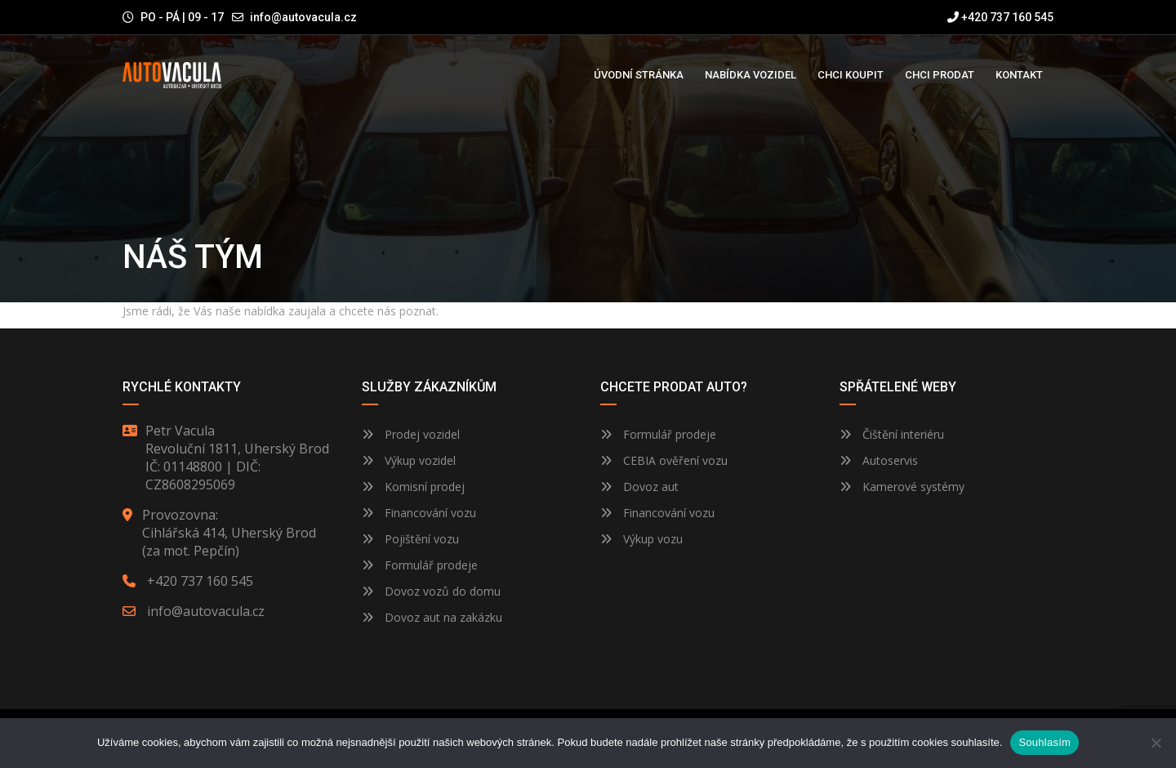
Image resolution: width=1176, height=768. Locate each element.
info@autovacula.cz (303, 17)
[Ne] (1155, 743)
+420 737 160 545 (1000, 17)
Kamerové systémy (902, 486)
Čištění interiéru (892, 434)
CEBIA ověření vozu (675, 460)
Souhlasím (1044, 742)
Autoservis (879, 460)
